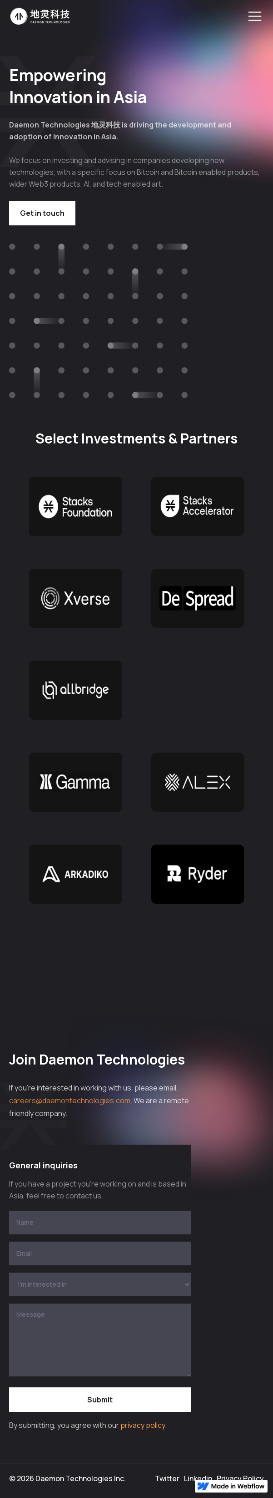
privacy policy (142, 1425)
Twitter (167, 1478)
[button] (254, 16)
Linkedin (198, 1478)
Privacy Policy (240, 1478)
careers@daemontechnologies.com (69, 1100)
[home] (40, 16)
